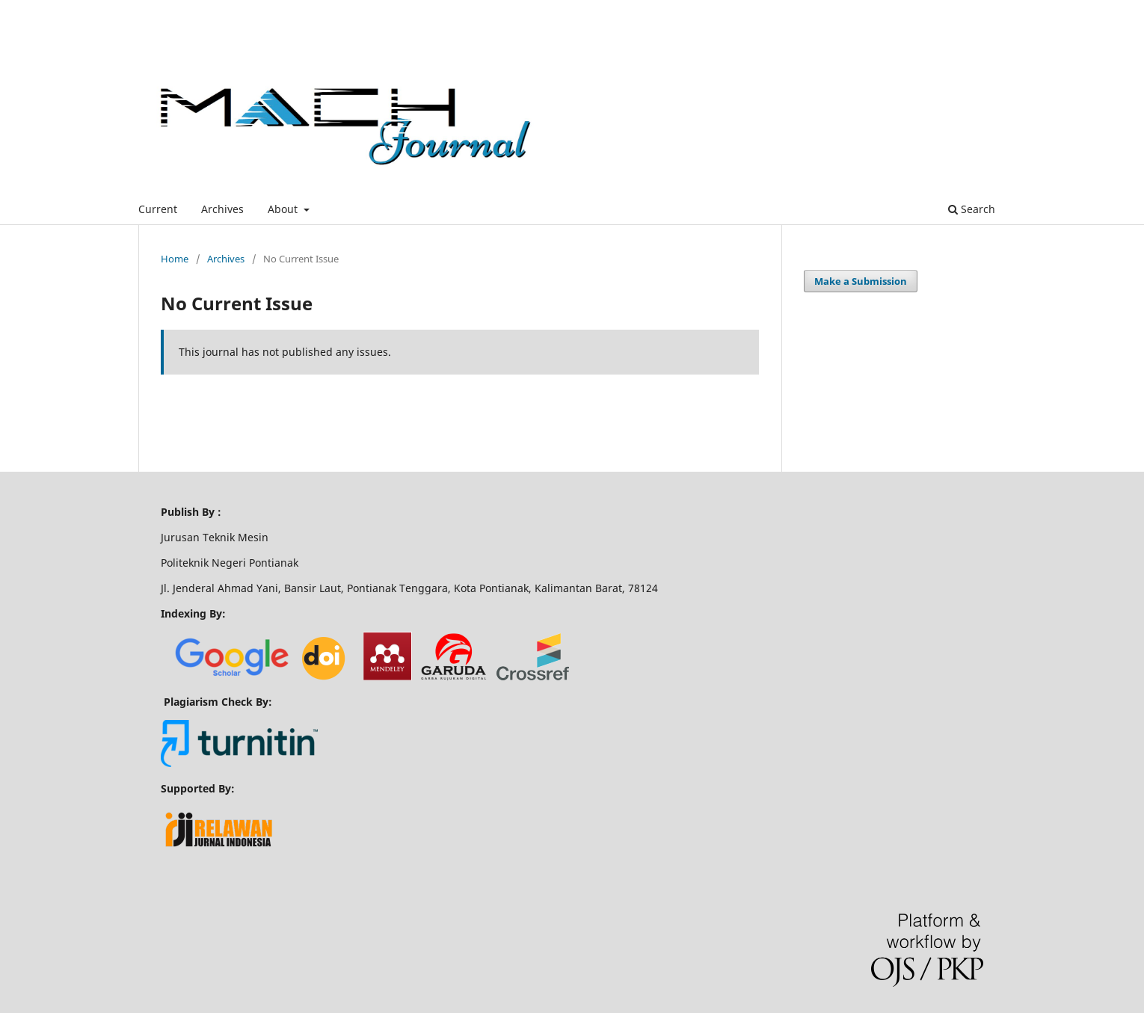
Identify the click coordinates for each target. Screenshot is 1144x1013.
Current (157, 209)
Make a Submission (860, 281)
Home (174, 258)
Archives (222, 209)
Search (971, 209)
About (284, 209)
